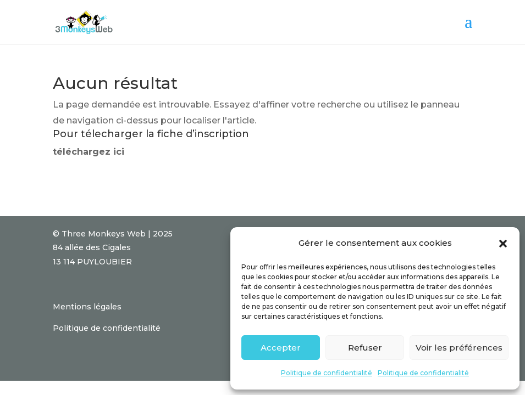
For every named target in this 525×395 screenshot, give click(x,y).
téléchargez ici (88, 151)
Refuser (365, 347)
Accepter (281, 347)
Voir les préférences (459, 347)
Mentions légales (87, 307)
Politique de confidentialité (326, 373)
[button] (503, 243)
